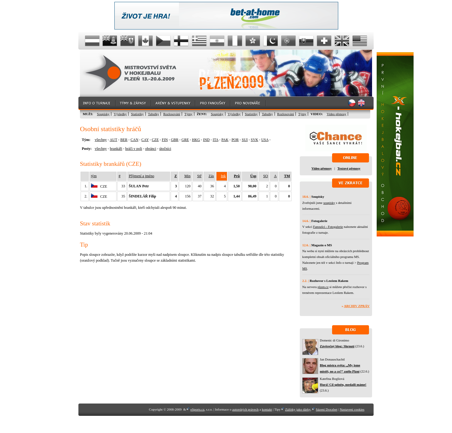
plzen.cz (323, 287)
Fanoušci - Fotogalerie (328, 226)
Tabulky (153, 114)
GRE (185, 140)
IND (206, 140)
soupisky (329, 203)
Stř (199, 176)
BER (123, 140)
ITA (215, 140)
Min (187, 176)
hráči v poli (133, 148)
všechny (101, 140)
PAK (224, 140)
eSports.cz (197, 409)
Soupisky (103, 114)
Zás (211, 176)
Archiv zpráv (357, 306)
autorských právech (245, 409)
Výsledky (120, 114)
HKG (196, 140)
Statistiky (137, 114)
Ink (223, 176)
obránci (150, 148)
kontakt (267, 409)
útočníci (165, 148)
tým (94, 176)
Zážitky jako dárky (297, 409)
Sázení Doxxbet (326, 409)
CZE (155, 140)
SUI (245, 140)
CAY (145, 140)
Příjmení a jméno (141, 176)
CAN (134, 140)
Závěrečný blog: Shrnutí (337, 346)
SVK (254, 140)
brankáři (116, 148)
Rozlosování (171, 114)
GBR (175, 140)
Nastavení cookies (352, 409)
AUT (113, 140)
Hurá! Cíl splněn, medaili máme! (343, 384)
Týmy (188, 114)
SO (265, 176)
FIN (165, 140)
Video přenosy (337, 114)
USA (264, 140)
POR (235, 140)
